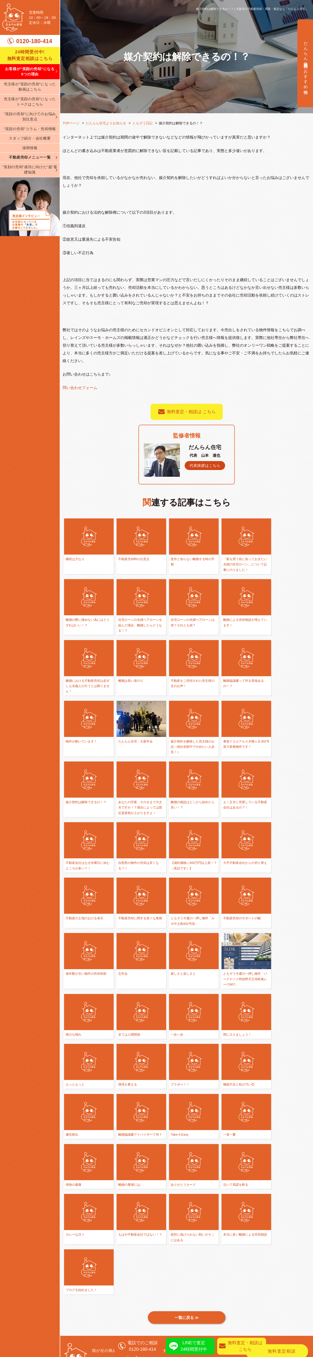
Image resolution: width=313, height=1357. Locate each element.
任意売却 (244, 1294)
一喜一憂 (221, 1031)
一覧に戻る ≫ (187, 1175)
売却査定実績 (294, 1309)
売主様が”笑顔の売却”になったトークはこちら (30, 101)
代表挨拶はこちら (204, 465)
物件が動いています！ (182, 681)
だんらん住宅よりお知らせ (106, 123)
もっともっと (125, 980)
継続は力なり (76, 559)
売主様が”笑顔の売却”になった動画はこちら (30, 87)
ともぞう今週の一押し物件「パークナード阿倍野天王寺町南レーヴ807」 (135, 925)
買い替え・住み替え (177, 1286)
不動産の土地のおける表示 (284, 808)
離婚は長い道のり (277, 620)
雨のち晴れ (173, 919)
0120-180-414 (34, 41)
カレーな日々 (225, 1086)
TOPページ (71, 123)
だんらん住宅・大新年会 (233, 681)
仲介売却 (244, 1278)
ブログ (69, 1325)
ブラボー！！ (225, 980)
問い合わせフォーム (80, 388)
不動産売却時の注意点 (132, 559)
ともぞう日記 (142, 123)
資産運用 (244, 1309)
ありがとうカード (128, 1086)
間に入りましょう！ (81, 980)
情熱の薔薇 (272, 1031)
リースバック (248, 1317)
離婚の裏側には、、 (81, 1086)
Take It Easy (174, 1031)
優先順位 (72, 1031)
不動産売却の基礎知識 (179, 1294)
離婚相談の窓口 (173, 1278)
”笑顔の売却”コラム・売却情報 (30, 129)
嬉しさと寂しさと (79, 919)
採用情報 (30, 148)
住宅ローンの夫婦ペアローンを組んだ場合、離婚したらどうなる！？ (86, 625)
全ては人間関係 (226, 919)
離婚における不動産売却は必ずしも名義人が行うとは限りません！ (235, 625)
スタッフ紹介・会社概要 (30, 138)
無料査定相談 (282, 1208)
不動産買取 (246, 1286)
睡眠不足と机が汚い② (281, 980)
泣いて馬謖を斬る (178, 1086)
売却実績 (290, 1301)
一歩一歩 (271, 919)
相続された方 (248, 1301)
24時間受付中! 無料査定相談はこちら (30, 55)
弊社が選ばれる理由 (81, 1278)
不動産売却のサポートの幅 (185, 864)
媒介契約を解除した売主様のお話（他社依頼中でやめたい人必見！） (284, 686)
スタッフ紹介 (75, 1317)
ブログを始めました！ (182, 1142)
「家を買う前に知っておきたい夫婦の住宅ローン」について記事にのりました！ (235, 564)
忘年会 (269, 864)
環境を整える (175, 980)
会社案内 (71, 1301)
